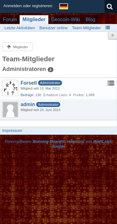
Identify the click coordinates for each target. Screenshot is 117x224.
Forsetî (29, 83)
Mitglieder (34, 19)
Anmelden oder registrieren (27, 5)
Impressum (12, 130)
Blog (90, 19)
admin (28, 104)
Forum (10, 19)
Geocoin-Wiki (65, 19)
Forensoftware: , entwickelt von (58, 144)
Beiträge (27, 95)
